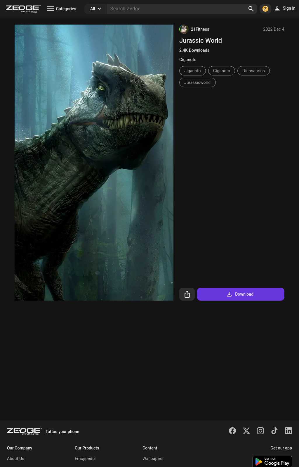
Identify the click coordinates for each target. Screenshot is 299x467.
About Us (15, 458)
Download (239, 294)
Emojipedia (85, 458)
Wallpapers (153, 458)
